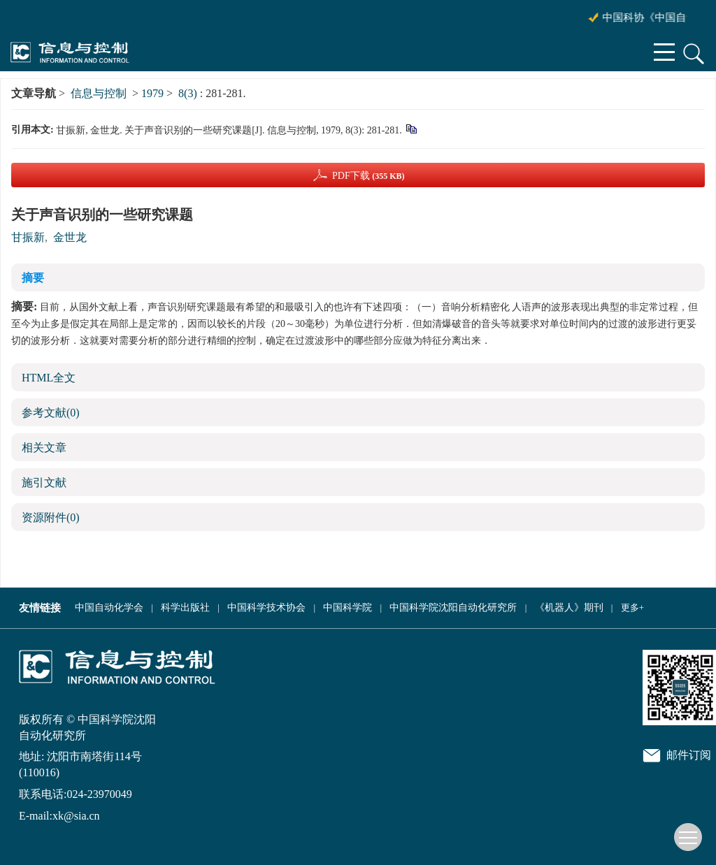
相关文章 (44, 447)
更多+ (632, 607)
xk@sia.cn (76, 816)
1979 (152, 93)
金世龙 (70, 237)
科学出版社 (185, 607)
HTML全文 (49, 378)
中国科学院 (347, 607)
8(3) (189, 93)
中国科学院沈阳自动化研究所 (453, 607)
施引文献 (44, 482)
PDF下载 (368, 175)
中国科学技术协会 (266, 607)
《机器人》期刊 (569, 607)
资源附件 (51, 517)
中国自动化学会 (109, 607)
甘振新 (28, 237)
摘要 (33, 278)
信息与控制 (99, 93)
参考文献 (51, 413)
